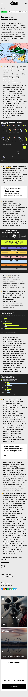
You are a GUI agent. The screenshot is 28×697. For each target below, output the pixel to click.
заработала (13, 533)
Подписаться (14, 686)
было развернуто (18, 507)
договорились (8, 521)
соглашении (17, 472)
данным (8, 166)
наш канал (19, 557)
